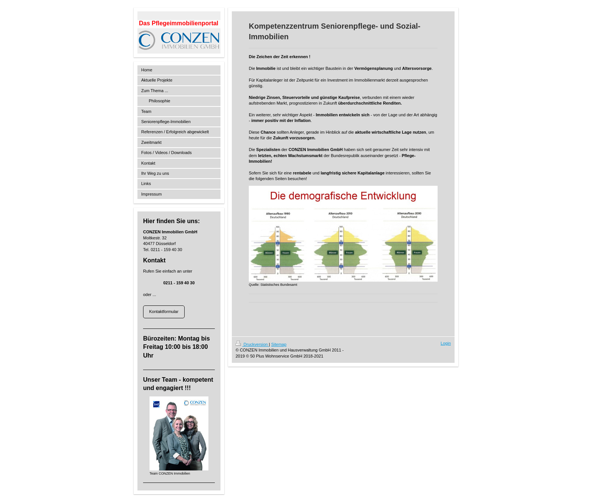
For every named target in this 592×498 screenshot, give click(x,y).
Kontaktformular (164, 311)
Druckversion (252, 344)
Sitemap (278, 344)
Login (446, 343)
